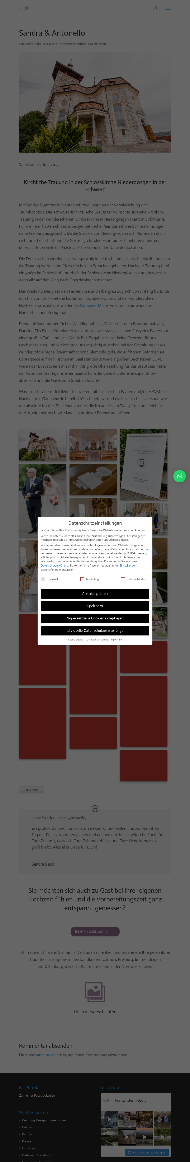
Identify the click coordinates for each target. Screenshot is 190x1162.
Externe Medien (134, 579)
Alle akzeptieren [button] (95, 593)
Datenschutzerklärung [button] (97, 639)
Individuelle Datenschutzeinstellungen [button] (95, 630)
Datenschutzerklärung (54, 565)
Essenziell (49, 579)
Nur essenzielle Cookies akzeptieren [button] (95, 618)
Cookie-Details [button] (76, 639)
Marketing (89, 579)
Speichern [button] (95, 606)
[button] (179, 476)
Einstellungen (127, 565)
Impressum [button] (116, 639)
